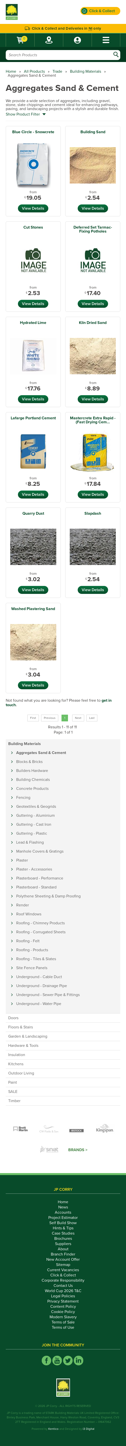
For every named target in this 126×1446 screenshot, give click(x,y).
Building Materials (85, 71)
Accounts (63, 1212)
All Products (34, 71)
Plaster (22, 860)
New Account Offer (63, 1259)
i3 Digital (88, 1429)
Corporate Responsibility (63, 1280)
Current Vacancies (63, 1269)
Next (78, 718)
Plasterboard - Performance (39, 878)
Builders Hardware (32, 771)
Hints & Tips (63, 1228)
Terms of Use (63, 1327)
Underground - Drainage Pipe (41, 986)
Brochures (63, 1238)
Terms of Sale (63, 1322)
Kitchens (15, 1064)
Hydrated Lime (33, 322)
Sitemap (63, 1264)
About (63, 1249)
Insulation (16, 1054)
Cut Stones (33, 227)
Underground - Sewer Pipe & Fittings (48, 995)
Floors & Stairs (20, 1027)
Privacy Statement (63, 1301)
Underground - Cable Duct (39, 977)
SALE (12, 1091)
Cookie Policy (63, 1311)
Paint (12, 1082)
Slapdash (92, 513)
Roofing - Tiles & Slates (36, 959)
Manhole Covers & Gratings (39, 851)
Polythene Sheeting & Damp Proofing (48, 896)
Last (92, 718)
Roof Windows (28, 914)
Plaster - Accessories (34, 869)
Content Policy (63, 1306)
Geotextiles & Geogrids (36, 807)
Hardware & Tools (23, 1045)
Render (22, 905)
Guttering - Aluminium (35, 815)
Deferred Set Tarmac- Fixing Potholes (92, 229)
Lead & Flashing (30, 842)
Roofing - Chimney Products (40, 923)
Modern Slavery (63, 1317)
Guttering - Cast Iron (33, 824)
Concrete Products (32, 789)
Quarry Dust (33, 513)
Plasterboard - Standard (36, 887)
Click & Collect (63, 1275)
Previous (50, 718)
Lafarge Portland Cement (33, 418)
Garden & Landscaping (27, 1036)
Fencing (23, 798)
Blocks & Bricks (29, 762)
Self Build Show (63, 1222)
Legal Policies (63, 1296)
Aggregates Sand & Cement (41, 753)
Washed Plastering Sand (33, 608)
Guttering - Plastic (31, 833)
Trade (57, 71)
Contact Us (63, 1285)
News (63, 1207)
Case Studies (63, 1233)
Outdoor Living (21, 1073)
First (33, 718)
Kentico (53, 1429)
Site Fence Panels (31, 968)
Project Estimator (63, 1217)
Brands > (77, 1149)
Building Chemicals (33, 780)
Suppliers (63, 1243)
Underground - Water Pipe (38, 1004)
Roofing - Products (32, 950)
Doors (13, 1017)
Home (11, 71)
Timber (14, 1100)
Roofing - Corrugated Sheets (40, 932)
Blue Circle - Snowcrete (33, 131)
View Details (33, 208)
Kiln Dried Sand (93, 322)
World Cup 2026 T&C (63, 1290)
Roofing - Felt (28, 941)
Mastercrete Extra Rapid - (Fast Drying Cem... (93, 420)
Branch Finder (63, 1254)
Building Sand (92, 131)
